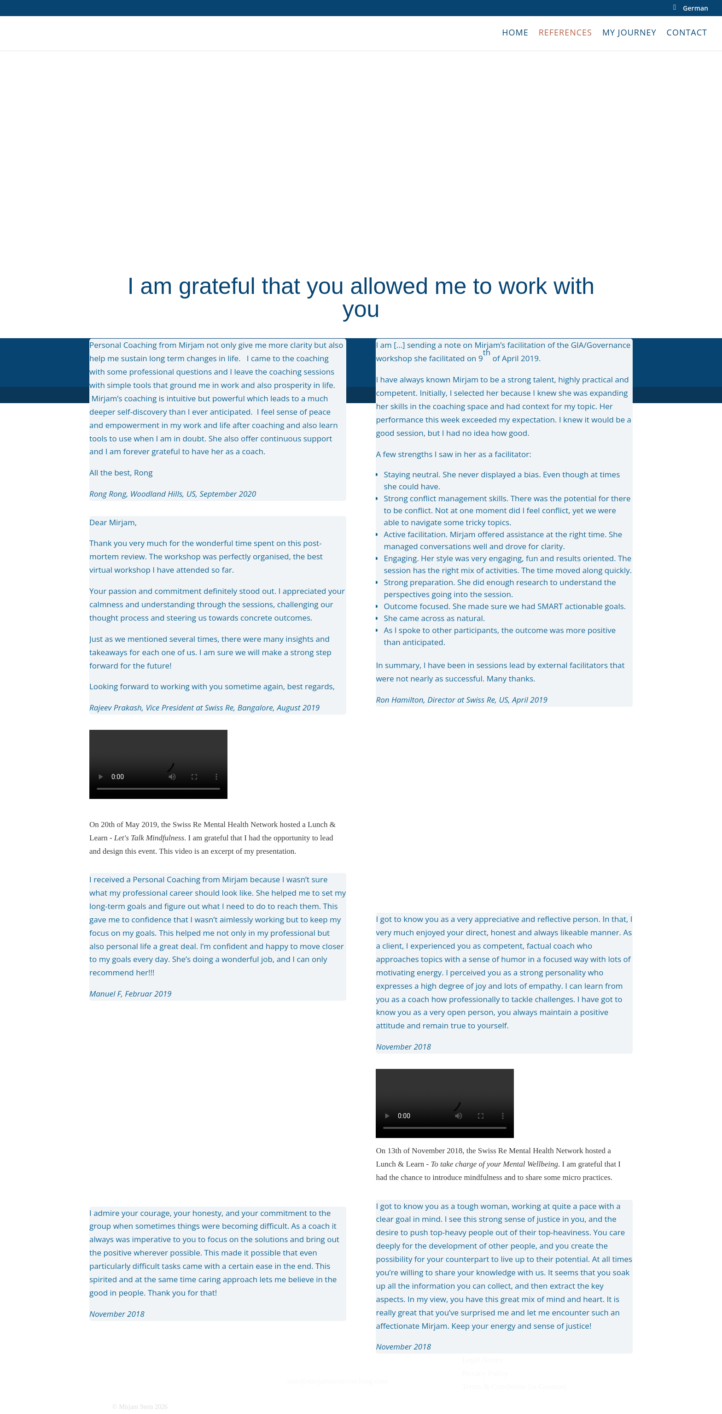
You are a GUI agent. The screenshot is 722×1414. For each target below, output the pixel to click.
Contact (687, 33)
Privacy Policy (485, 1373)
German (695, 8)
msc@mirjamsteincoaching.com (337, 1381)
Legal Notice (482, 1359)
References (565, 33)
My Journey (629, 33)
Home (515, 33)
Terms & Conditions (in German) (514, 1386)
